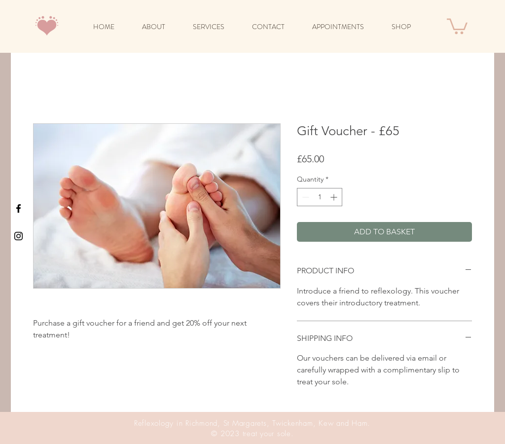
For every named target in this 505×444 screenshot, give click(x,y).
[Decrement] (304, 197)
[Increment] (334, 197)
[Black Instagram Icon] (18, 236)
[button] (457, 25)
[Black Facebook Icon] (18, 208)
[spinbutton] (319, 197)
